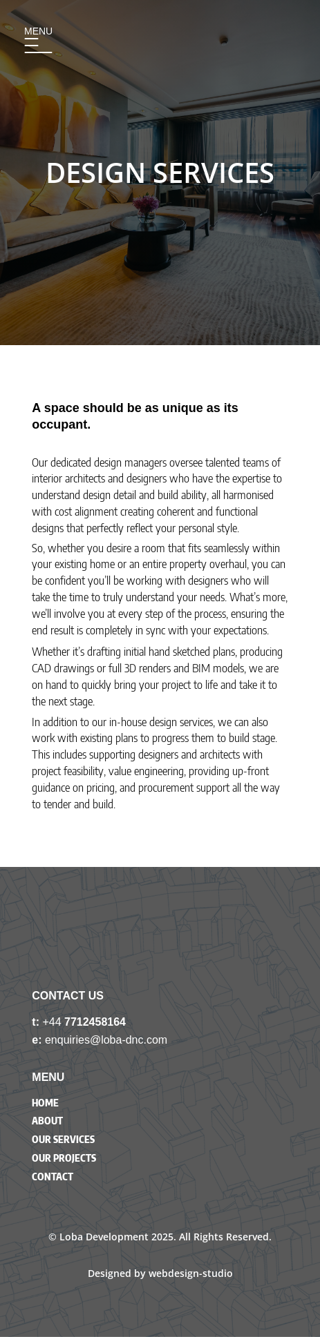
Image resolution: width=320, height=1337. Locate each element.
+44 (53, 1022)
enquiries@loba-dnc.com (106, 1040)
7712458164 (95, 1022)
